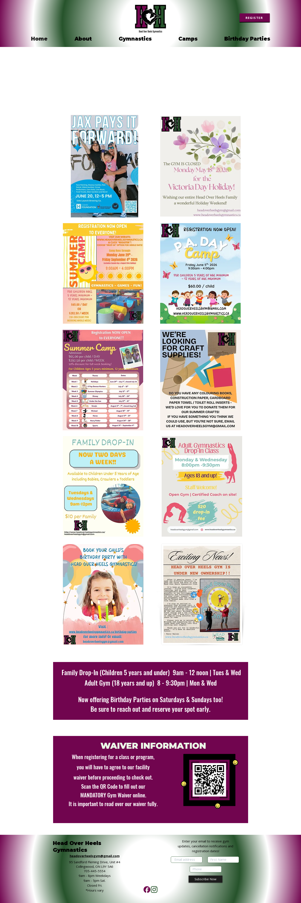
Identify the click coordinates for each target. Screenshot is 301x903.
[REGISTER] (255, 17)
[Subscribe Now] (205, 879)
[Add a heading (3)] (146, 889)
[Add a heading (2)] (154, 889)
